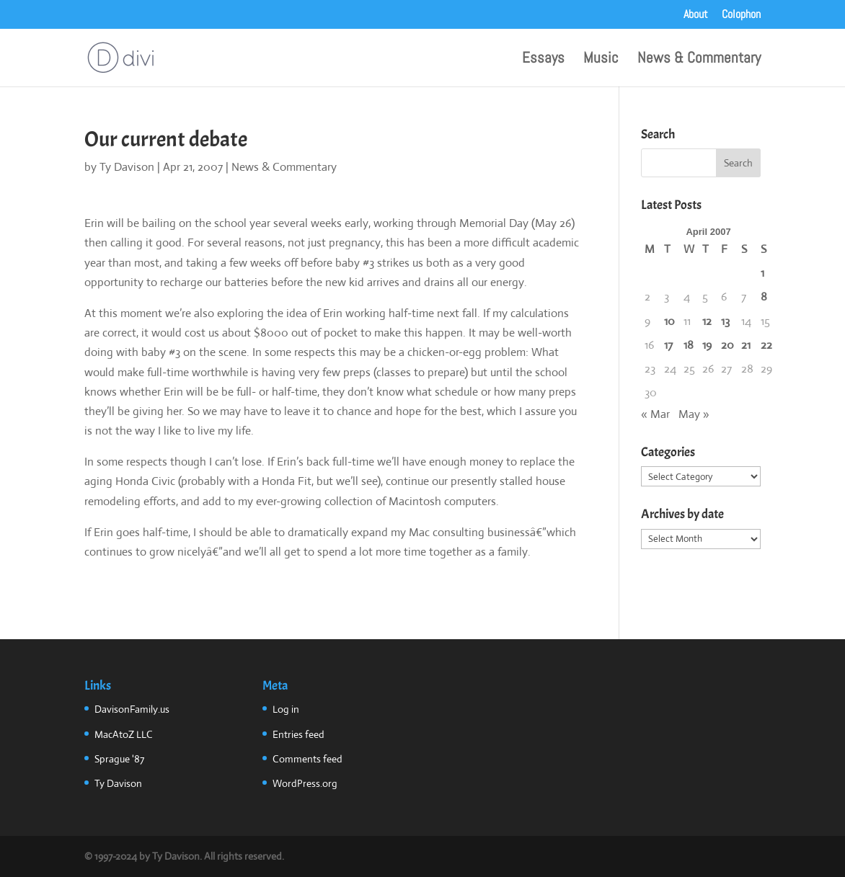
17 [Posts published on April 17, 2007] (668, 344)
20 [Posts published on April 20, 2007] (727, 344)
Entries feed (298, 734)
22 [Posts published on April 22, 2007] (766, 344)
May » (693, 414)
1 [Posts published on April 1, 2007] (762, 272)
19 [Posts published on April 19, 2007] (707, 344)
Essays (543, 60)
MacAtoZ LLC (123, 734)
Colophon (741, 15)
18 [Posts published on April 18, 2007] (688, 344)
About (695, 15)
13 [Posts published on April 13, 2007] (725, 321)
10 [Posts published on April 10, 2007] (669, 321)
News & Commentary (699, 60)
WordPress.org (305, 783)
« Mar (655, 414)
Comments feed (307, 758)
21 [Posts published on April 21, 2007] (746, 344)
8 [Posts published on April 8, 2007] (764, 296)
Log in (286, 709)
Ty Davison (126, 166)
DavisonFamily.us (131, 709)
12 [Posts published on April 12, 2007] (707, 321)
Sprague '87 (119, 758)
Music (601, 60)
